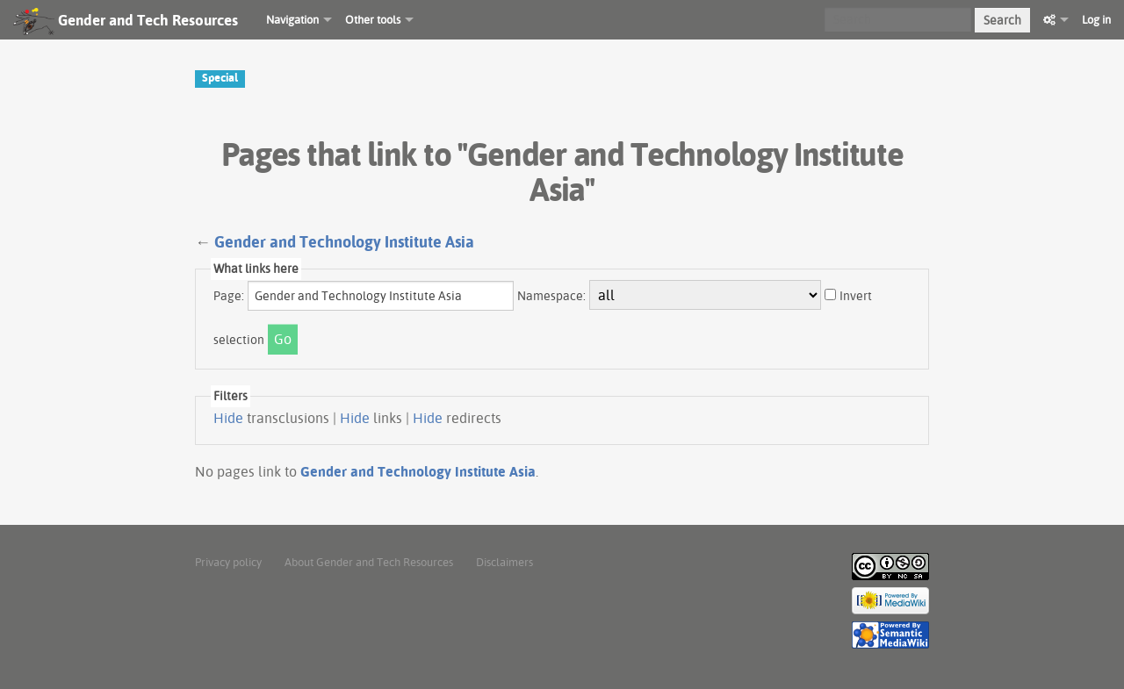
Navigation (292, 19)
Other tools (372, 19)
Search (1002, 20)
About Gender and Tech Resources (369, 562)
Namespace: (551, 296)
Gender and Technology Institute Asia (344, 242)
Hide (228, 418)
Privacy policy (228, 562)
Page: (228, 296)
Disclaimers (504, 562)
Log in (1096, 19)
